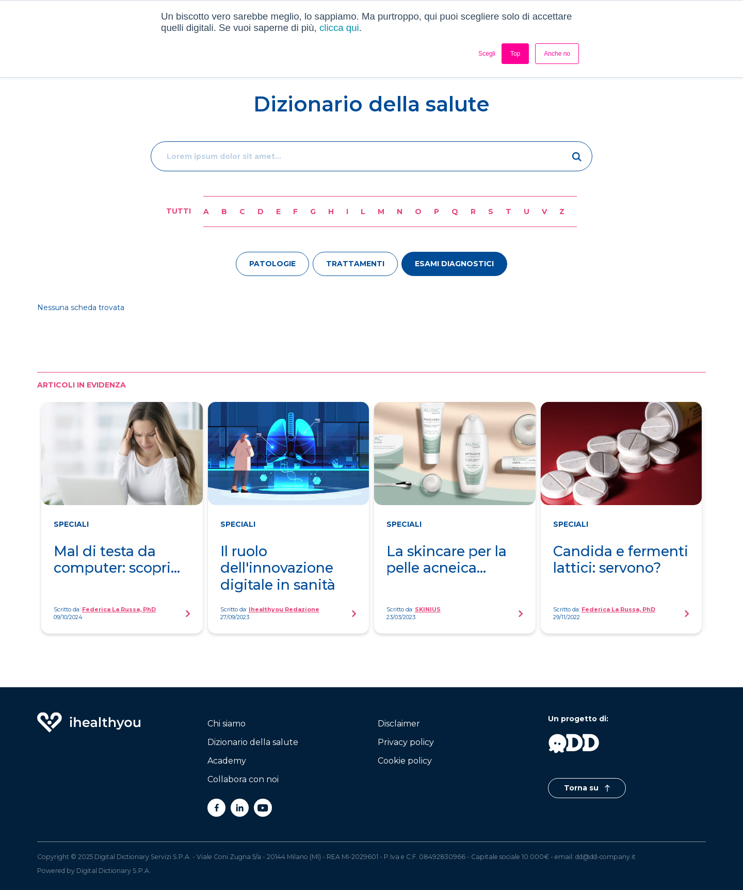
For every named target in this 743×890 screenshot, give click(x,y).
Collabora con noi (243, 779)
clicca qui (339, 27)
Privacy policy (406, 742)
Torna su (587, 787)
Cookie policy (405, 761)
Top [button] (515, 53)
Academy (226, 761)
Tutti (178, 211)
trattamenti (355, 263)
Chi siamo (226, 724)
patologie (272, 263)
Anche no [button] (557, 53)
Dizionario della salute (252, 742)
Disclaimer (399, 724)
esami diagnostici (454, 263)
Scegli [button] (486, 53)
